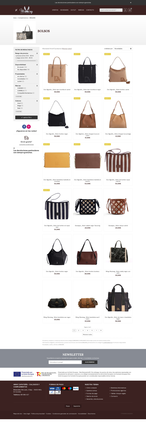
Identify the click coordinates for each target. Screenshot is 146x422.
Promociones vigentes (118, 391)
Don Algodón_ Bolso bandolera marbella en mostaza (57, 180)
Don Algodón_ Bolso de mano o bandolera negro (118, 318)
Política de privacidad (38, 413)
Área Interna (91, 413)
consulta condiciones (26, 144)
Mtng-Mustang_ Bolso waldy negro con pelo (118, 272)
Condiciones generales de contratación (65, 413)
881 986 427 (25, 395)
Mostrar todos (66, 48)
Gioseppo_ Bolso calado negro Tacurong (87, 225)
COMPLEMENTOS (107, 342)
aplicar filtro (27, 117)
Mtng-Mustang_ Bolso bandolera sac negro (57, 317)
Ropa (68, 406)
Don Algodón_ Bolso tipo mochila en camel (57, 89)
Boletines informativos (118, 388)
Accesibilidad (82, 413)
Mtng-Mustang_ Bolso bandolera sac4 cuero (87, 318)
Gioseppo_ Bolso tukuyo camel (118, 225)
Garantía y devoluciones (94, 399)
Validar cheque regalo (118, 393)
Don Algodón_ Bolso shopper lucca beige (118, 134)
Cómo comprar (91, 388)
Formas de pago (91, 393)
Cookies (48, 413)
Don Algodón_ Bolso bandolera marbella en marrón (87, 180)
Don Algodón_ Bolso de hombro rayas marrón (118, 180)
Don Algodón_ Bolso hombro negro (57, 134)
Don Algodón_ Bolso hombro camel (118, 89)
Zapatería (76, 406)
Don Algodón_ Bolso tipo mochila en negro (87, 89)
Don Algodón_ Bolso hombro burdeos (87, 271)
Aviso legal (27, 413)
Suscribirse (89, 362)
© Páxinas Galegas (127, 413)
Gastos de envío (92, 396)
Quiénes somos (91, 391)
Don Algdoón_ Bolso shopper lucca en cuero (87, 134)
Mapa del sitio (17, 413)
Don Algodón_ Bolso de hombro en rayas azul (57, 226)
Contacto (114, 396)
